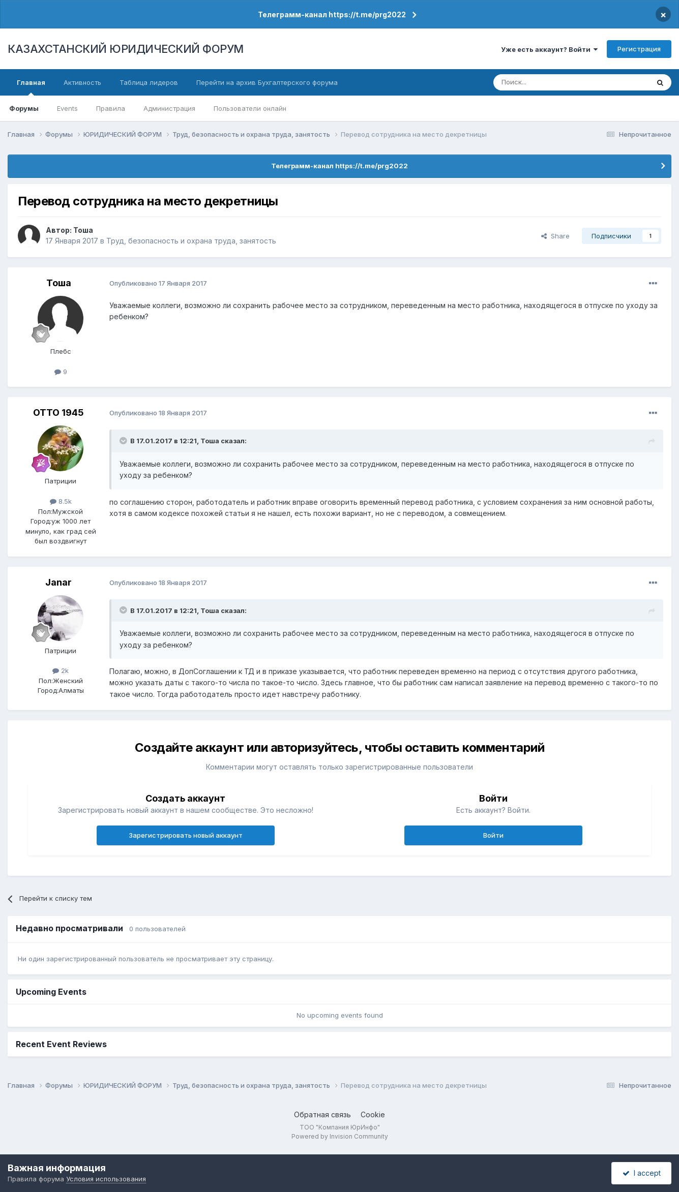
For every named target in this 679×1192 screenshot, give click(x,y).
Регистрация (639, 49)
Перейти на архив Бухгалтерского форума (267, 82)
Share (555, 236)
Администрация (169, 108)
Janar (58, 582)
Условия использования (106, 1179)
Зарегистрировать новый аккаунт (186, 835)
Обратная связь (322, 1114)
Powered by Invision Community (339, 1136)
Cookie (373, 1114)
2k (60, 670)
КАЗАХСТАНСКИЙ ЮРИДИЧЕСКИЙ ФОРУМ (126, 48)
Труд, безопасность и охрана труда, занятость (191, 240)
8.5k (61, 501)
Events (67, 108)
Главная (31, 87)
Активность (82, 82)
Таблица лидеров (149, 82)
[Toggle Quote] (124, 441)
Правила (110, 108)
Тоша (83, 230)
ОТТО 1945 (58, 412)
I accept (642, 1173)
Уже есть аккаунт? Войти (549, 49)
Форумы (24, 108)
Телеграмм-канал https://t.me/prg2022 (332, 14)
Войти (493, 835)
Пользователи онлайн (250, 108)
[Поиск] (543, 82)
